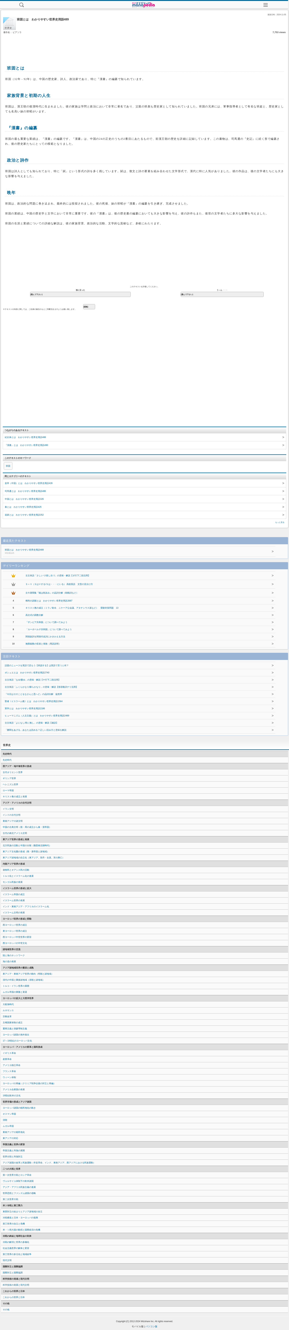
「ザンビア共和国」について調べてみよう (46, 622)
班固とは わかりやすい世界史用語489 (123, 552)
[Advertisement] (144, 45)
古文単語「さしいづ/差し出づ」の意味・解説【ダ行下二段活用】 (58, 575)
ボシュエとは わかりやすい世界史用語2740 (27, 672)
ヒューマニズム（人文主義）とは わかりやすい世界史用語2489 (37, 715)
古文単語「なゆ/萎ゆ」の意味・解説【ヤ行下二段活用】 (32, 680)
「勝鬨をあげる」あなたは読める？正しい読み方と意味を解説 (35, 730)
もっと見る (279, 522)
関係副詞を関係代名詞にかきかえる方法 (45, 636)
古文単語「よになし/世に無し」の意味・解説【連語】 (31, 723)
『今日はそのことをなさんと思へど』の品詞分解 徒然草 (33, 694)
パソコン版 (151, 1326)
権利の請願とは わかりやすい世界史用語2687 (49, 600)
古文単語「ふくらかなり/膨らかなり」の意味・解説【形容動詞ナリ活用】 (41, 687)
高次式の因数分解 (34, 615)
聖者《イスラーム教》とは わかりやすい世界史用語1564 (34, 701)
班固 (8, 466)
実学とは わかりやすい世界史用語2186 (25, 708)
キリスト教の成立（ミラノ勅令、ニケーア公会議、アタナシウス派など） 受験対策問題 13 (72, 608)
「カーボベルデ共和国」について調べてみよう (49, 629)
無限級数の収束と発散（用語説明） (43, 643)
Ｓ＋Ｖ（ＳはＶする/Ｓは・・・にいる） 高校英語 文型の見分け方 (59, 584)
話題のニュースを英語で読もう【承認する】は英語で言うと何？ (37, 665)
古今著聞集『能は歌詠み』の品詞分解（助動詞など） (52, 593)
